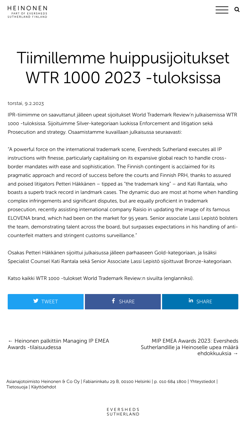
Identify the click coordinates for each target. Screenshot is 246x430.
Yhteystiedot (202, 381)
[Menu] (223, 11)
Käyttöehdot (43, 387)
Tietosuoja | (18, 387)
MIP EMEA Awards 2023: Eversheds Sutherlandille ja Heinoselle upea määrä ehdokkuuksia (189, 347)
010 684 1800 (172, 381)
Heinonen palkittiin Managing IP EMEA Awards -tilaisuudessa (58, 344)
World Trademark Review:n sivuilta (122, 278)
